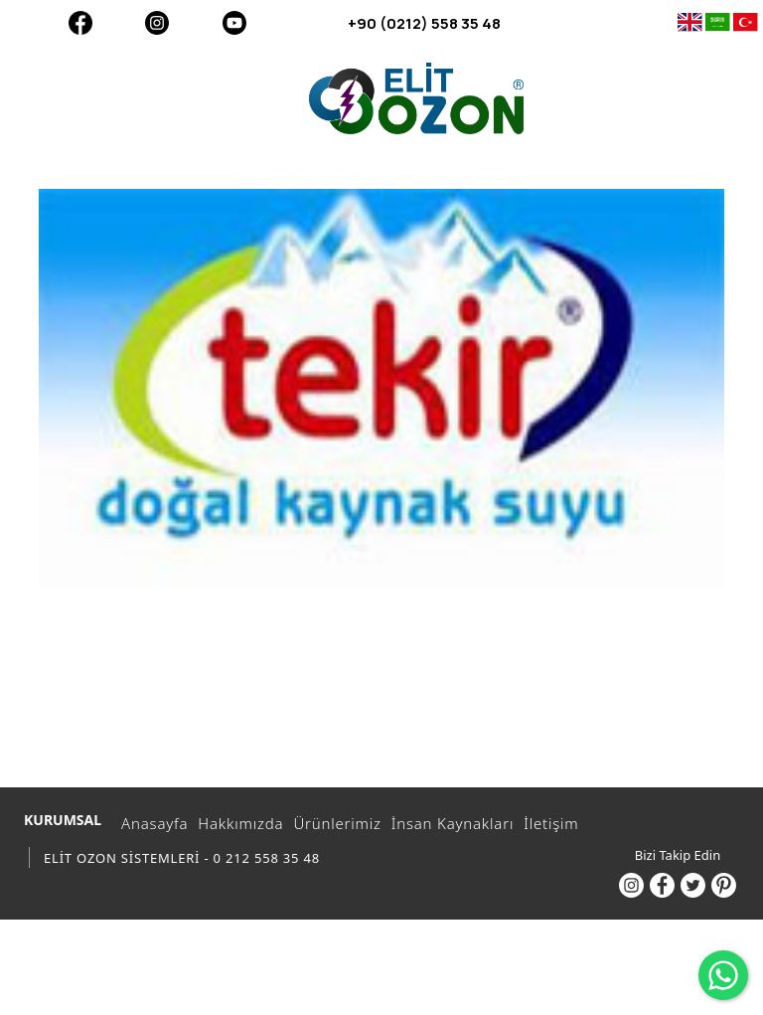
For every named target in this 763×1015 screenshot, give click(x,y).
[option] (381, 388)
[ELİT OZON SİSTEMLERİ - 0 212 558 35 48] (416, 98)
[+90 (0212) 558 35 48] (544, 23)
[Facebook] (80, 23)
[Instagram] (156, 23)
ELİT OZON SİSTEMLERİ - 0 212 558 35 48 (182, 858)
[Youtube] (234, 23)
